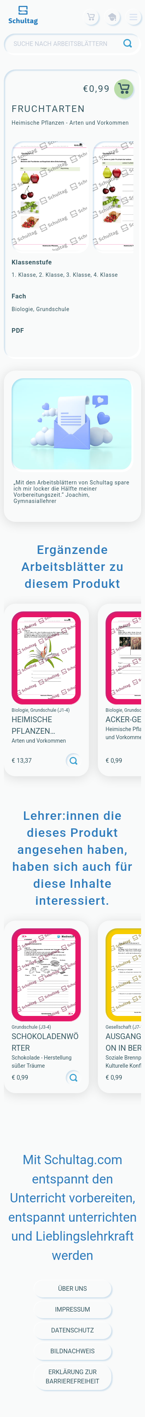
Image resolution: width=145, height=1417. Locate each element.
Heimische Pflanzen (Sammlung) (36, 731)
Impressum (72, 1309)
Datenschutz (72, 1330)
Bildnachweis (72, 1351)
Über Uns (72, 1288)
